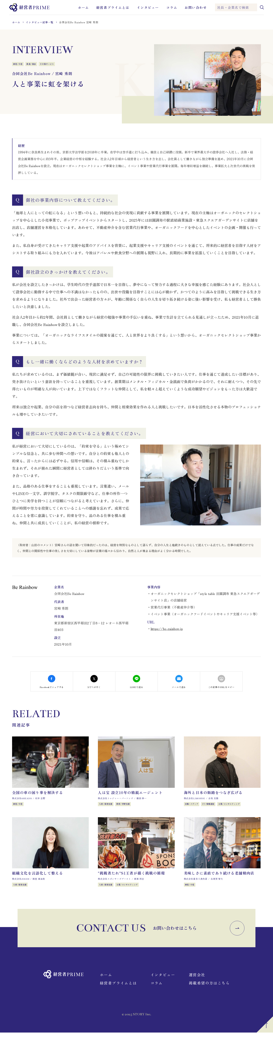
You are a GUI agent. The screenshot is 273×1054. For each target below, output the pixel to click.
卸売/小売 (20, 65)
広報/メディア (194, 809)
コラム (171, 7)
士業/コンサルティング (244, 809)
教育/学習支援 (132, 809)
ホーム (83, 7)
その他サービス (58, 65)
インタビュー (148, 7)
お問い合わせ (196, 7)
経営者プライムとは (112, 7)
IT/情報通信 (217, 809)
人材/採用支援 (108, 809)
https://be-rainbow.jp (167, 628)
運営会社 (197, 996)
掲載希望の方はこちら (209, 1004)
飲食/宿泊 (37, 65)
